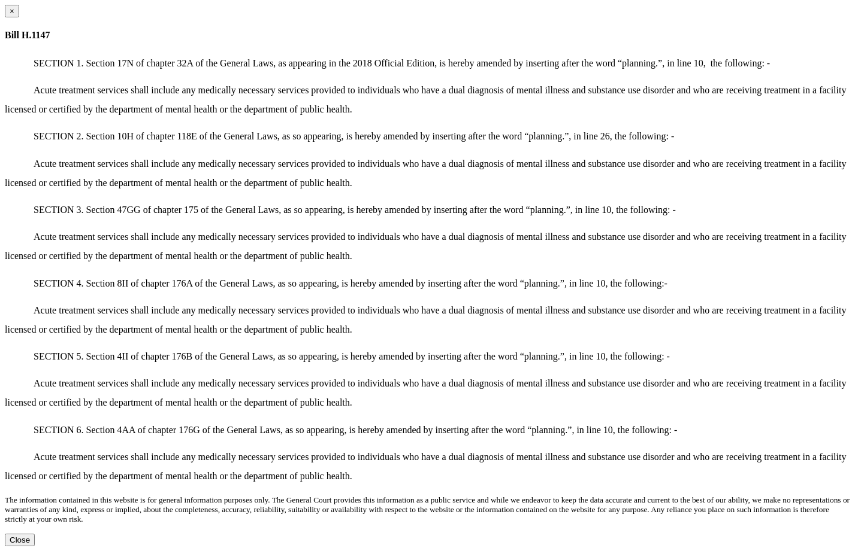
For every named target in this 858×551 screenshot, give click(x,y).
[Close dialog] (12, 11)
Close (20, 539)
